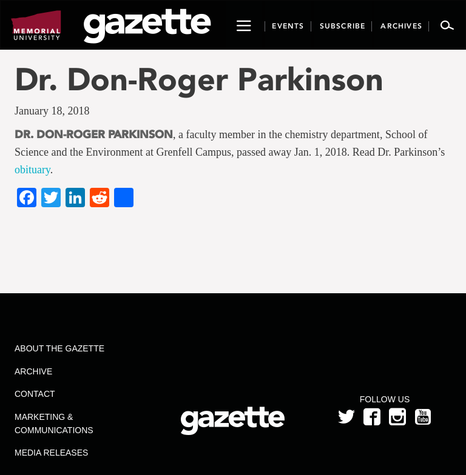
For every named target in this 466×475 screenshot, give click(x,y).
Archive (33, 371)
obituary (32, 170)
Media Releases (51, 452)
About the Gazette (59, 348)
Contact (35, 394)
